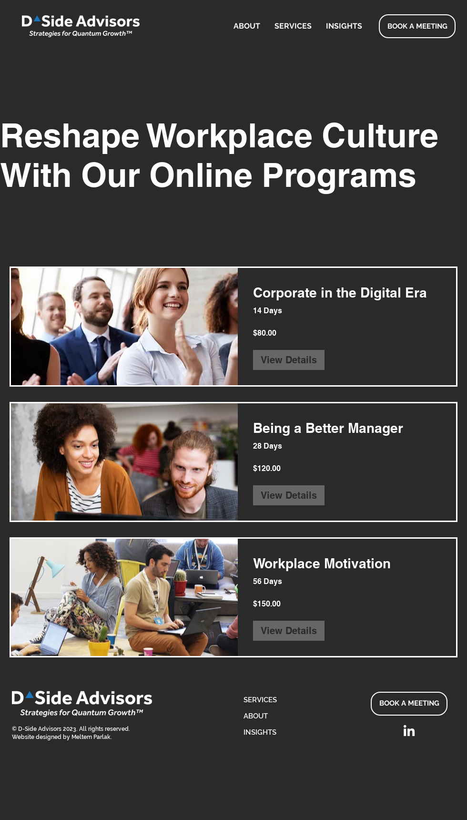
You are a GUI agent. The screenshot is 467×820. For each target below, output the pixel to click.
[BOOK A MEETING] (417, 26)
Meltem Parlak (91, 737)
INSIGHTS (260, 732)
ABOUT (256, 716)
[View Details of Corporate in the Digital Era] (289, 360)
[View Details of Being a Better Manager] (289, 495)
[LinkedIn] (409, 731)
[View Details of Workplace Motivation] (289, 631)
